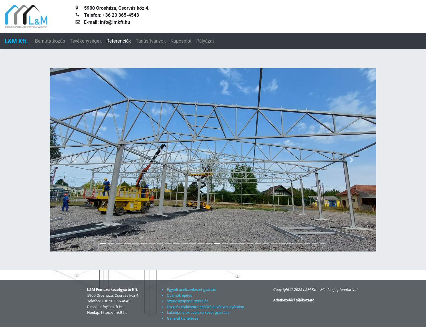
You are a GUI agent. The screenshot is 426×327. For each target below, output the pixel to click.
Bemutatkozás (50, 41)
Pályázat (205, 41)
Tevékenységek (85, 41)
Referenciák (118, 41)
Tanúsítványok (151, 41)
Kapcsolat (181, 41)
